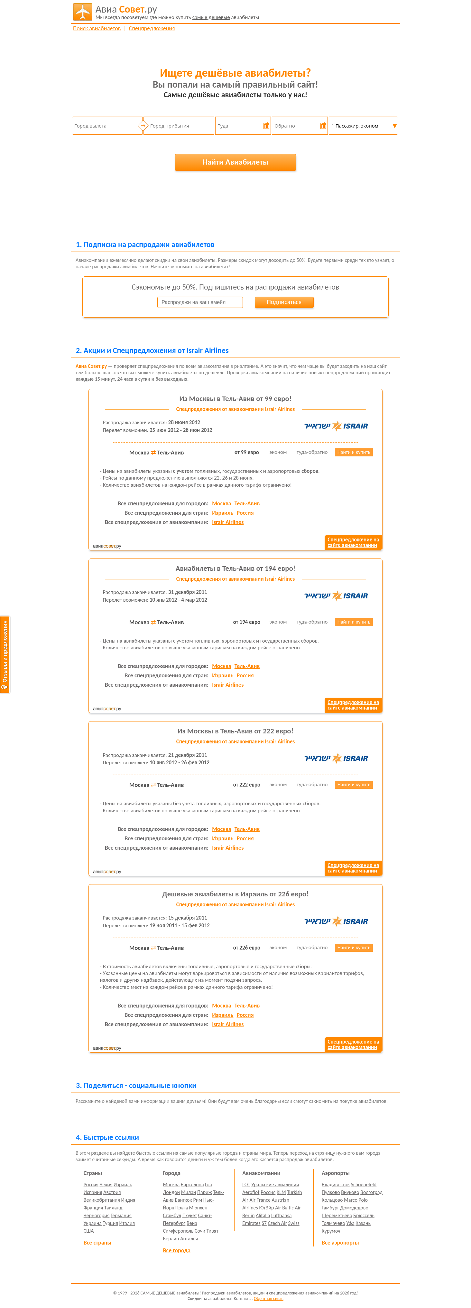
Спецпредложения (152, 28)
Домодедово (354, 1208)
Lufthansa (281, 1215)
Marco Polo (356, 1200)
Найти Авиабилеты (235, 162)
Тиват (212, 1231)
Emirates (251, 1223)
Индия (128, 1200)
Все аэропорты (340, 1242)
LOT (246, 1184)
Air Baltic (284, 1208)
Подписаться (284, 302)
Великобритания (102, 1200)
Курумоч (331, 1231)
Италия (127, 1223)
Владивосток (336, 1184)
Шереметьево (337, 1215)
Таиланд (113, 1208)
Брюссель (363, 1215)
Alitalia (263, 1215)
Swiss (294, 1223)
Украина (93, 1223)
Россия (245, 512)
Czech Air (277, 1223)
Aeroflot (250, 1192)
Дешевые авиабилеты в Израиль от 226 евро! (235, 893)
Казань (363, 1223)
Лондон (171, 1192)
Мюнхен (198, 1208)
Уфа (350, 1223)
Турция (110, 1223)
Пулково (331, 1192)
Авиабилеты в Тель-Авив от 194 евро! (236, 568)
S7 (264, 1223)
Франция (93, 1208)
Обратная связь (268, 1298)
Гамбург (330, 1208)
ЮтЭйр (266, 1208)
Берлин (171, 1239)
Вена (192, 1223)
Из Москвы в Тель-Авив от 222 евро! (235, 730)
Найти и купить (353, 452)
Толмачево (333, 1223)
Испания (93, 1192)
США (89, 1231)
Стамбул (172, 1215)
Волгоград (371, 1192)
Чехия (106, 1184)
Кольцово (332, 1200)
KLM (281, 1192)
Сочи (200, 1231)
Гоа (208, 1184)
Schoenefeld (364, 1184)
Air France (260, 1200)
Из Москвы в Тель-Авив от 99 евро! (236, 398)
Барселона (192, 1184)
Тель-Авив (247, 503)
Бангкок (183, 1200)
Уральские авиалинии (275, 1184)
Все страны (97, 1242)
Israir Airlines (228, 522)
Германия (121, 1215)
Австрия (112, 1192)
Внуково (350, 1192)
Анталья (189, 1239)
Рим (197, 1200)
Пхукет (189, 1215)
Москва (221, 503)
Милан (188, 1192)
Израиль (222, 512)
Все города (176, 1250)
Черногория (97, 1215)
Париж (204, 1192)
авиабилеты (177, 12)
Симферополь (178, 1231)
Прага (181, 1208)
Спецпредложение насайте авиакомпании (353, 542)
